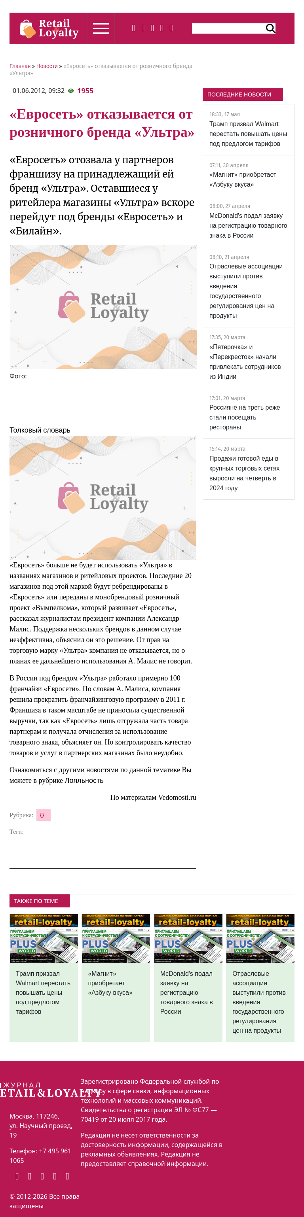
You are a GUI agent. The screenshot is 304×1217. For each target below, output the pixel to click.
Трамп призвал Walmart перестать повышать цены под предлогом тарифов (248, 134)
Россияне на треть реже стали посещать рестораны (244, 417)
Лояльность (84, 780)
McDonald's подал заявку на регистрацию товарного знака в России (248, 225)
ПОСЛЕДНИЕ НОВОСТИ (239, 94)
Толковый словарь (40, 430)
